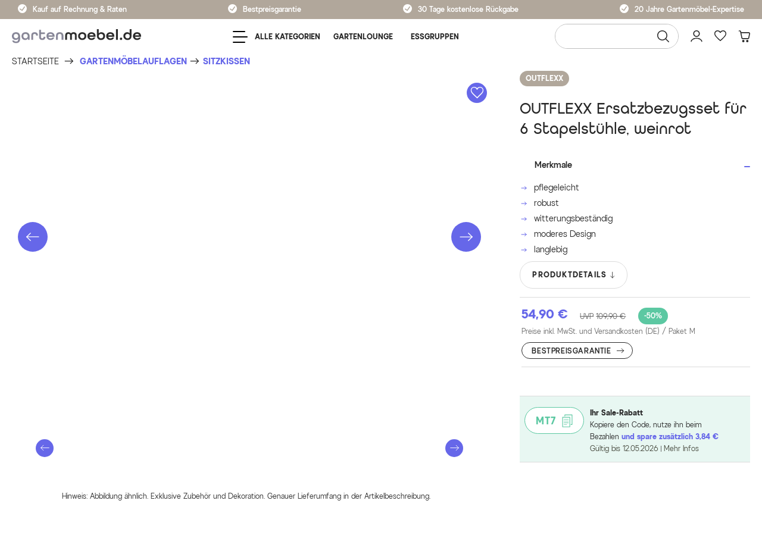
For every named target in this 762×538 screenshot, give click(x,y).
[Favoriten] (720, 36)
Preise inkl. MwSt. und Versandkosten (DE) (608, 331)
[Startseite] (35, 62)
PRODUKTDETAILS (574, 275)
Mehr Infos (681, 448)
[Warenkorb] (744, 36)
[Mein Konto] (696, 36)
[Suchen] (663, 36)
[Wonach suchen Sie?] (616, 36)
